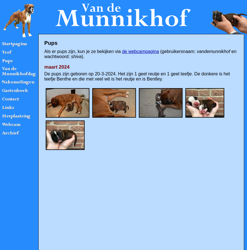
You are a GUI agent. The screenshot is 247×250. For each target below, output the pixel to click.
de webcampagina (140, 51)
